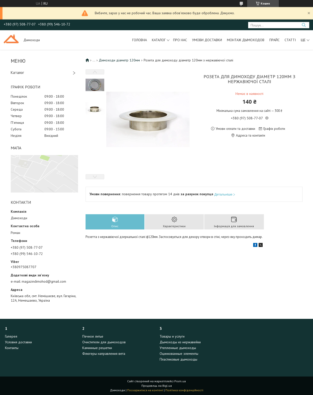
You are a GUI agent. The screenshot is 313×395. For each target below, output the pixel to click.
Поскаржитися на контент (145, 390)
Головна (139, 40)
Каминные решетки (97, 348)
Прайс (274, 40)
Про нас (180, 40)
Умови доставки (207, 40)
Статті (290, 40)
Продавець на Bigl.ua (156, 386)
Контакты (11, 348)
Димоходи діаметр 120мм (119, 60)
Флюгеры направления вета (103, 353)
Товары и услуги (172, 336)
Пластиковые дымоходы (178, 359)
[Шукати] (303, 25)
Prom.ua (180, 381)
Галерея (11, 336)
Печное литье (92, 336)
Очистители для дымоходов (104, 342)
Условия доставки (18, 342)
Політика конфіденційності (184, 390)
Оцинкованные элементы (179, 353)
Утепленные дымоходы (178, 348)
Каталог (159, 40)
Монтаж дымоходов (245, 40)
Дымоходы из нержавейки (180, 342)
